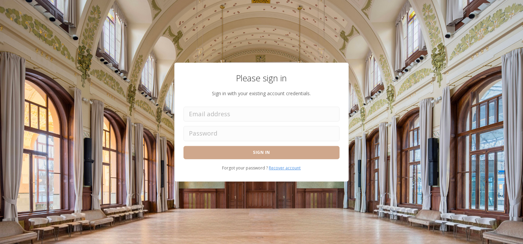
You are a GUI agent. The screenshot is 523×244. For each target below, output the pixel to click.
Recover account (285, 167)
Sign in (261, 152)
